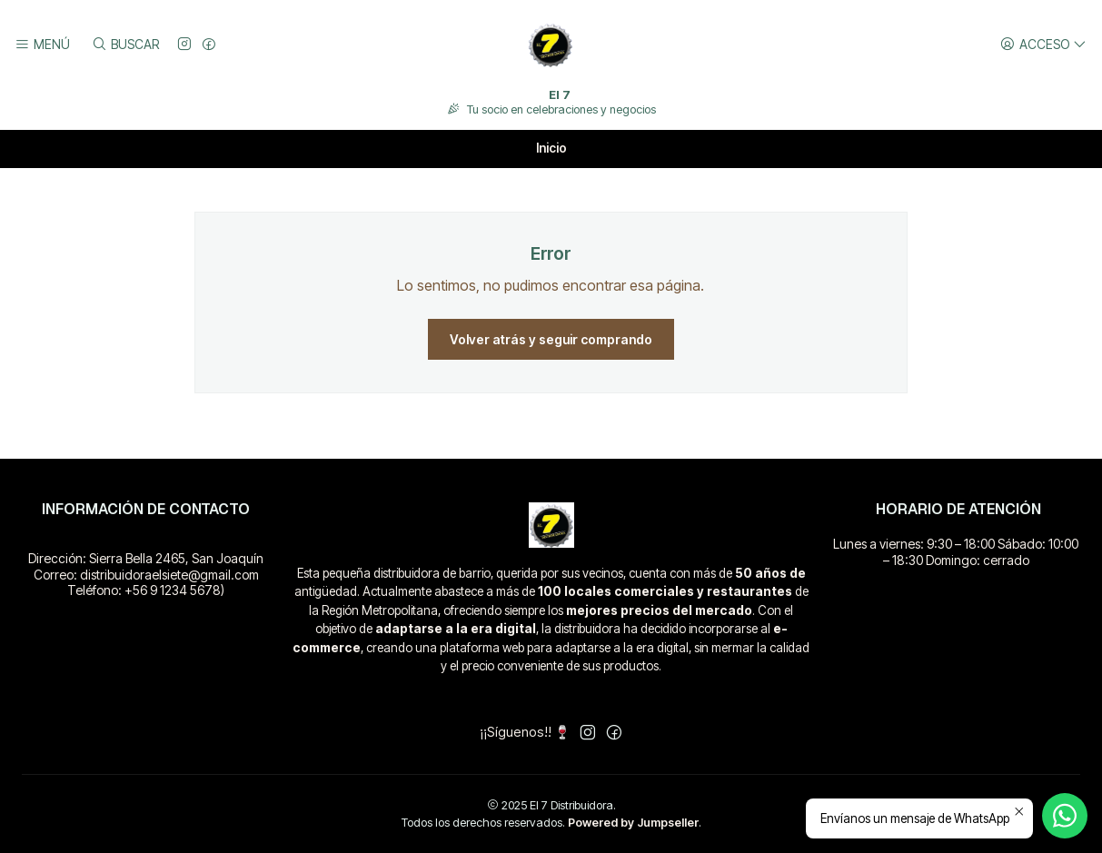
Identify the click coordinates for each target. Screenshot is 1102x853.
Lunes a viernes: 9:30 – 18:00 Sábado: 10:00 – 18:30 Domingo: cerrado (955, 552)
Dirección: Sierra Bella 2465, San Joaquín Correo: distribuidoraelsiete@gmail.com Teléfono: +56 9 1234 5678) (145, 574)
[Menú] (42, 45)
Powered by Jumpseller (633, 822)
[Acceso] (1043, 45)
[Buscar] (124, 45)
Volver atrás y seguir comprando (551, 339)
